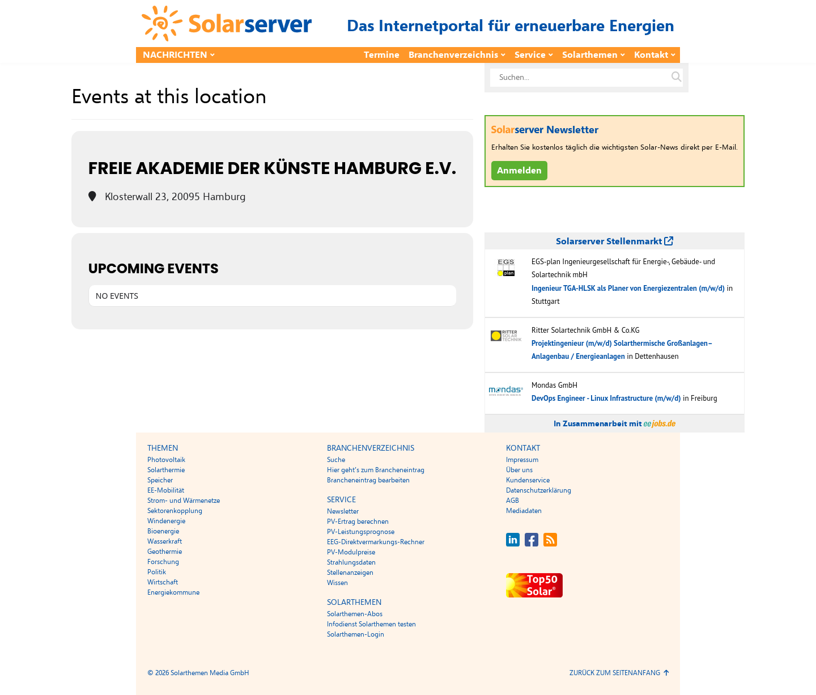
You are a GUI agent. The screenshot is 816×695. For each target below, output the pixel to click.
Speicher (160, 480)
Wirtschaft (162, 582)
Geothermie (164, 551)
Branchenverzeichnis (453, 55)
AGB (512, 500)
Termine (382, 55)
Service (530, 55)
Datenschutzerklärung (538, 490)
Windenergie (166, 521)
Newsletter (343, 511)
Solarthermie (166, 469)
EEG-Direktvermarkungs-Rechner (375, 541)
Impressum (522, 459)
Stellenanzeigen (350, 572)
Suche (336, 459)
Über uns (519, 469)
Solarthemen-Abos (354, 613)
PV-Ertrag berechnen (358, 521)
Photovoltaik (166, 459)
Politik (156, 572)
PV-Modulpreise (351, 552)
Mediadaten (524, 510)
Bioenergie (163, 531)
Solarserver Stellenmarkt (614, 241)
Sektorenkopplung (174, 510)
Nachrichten (175, 55)
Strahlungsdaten (351, 562)
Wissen (337, 582)
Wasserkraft (164, 541)
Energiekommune (173, 592)
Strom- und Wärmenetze (183, 500)
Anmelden (519, 170)
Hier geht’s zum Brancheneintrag (375, 469)
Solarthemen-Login (355, 634)
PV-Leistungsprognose (360, 531)
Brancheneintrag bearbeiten (368, 480)
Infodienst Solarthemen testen (371, 624)
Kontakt (651, 55)
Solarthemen (590, 55)
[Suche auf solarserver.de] (676, 77)
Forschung (163, 561)
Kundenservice (528, 480)
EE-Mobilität (165, 490)
